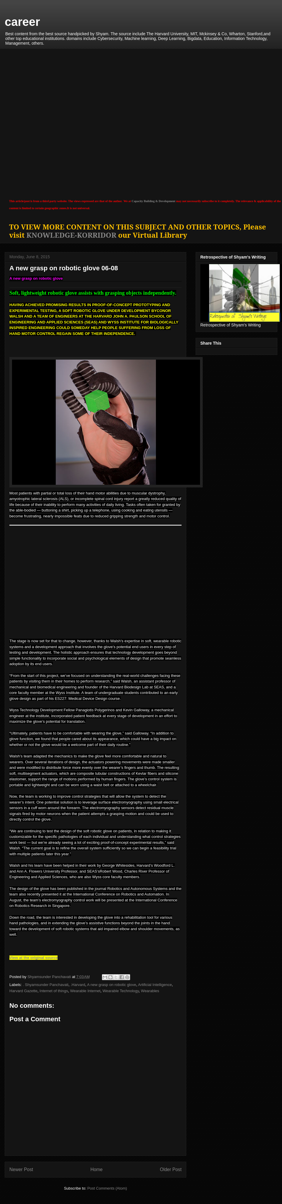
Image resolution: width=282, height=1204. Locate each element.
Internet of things (54, 991)
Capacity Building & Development (153, 201)
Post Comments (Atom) (107, 1188)
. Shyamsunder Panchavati (45, 984)
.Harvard (77, 984)
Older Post (171, 1169)
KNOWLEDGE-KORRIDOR (71, 235)
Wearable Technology (121, 991)
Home (96, 1169)
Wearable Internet (85, 991)
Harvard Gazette (23, 991)
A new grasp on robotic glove (111, 984)
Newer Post (21, 1169)
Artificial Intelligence (155, 984)
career (22, 21)
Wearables (150, 991)
